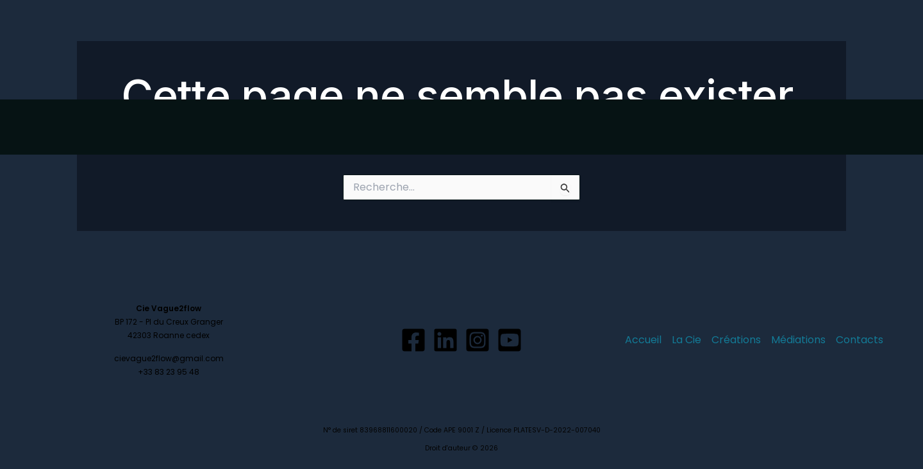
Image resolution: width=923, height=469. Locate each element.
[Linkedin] (445, 340)
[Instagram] (477, 340)
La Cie (608, 49)
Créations (668, 49)
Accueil (554, 49)
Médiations (740, 49)
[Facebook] (413, 340)
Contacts (812, 49)
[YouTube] (509, 340)
